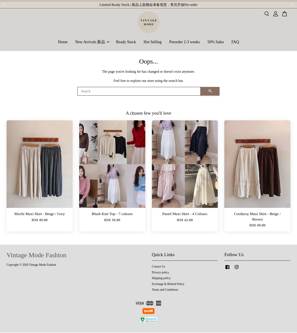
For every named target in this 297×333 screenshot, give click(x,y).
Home (63, 42)
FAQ (235, 42)
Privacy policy (160, 272)
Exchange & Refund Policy (168, 284)
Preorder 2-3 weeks (184, 42)
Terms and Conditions (165, 290)
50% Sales (215, 42)
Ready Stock (126, 42)
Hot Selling (153, 42)
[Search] (139, 91)
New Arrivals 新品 (92, 42)
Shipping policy (161, 278)
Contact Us (158, 267)
